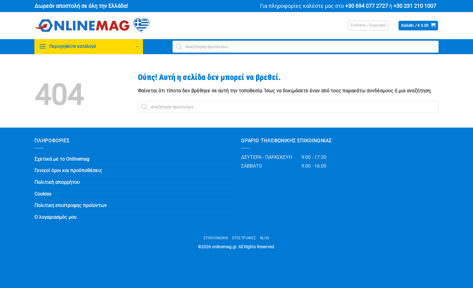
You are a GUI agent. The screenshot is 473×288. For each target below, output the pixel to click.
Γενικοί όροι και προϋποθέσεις (68, 170)
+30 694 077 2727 (366, 6)
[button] (368, 25)
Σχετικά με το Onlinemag (61, 159)
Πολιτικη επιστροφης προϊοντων (70, 205)
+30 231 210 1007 (414, 6)
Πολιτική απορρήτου (57, 182)
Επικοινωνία (216, 238)
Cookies (42, 194)
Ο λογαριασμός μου (55, 217)
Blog (264, 238)
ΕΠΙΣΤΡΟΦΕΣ (244, 238)
